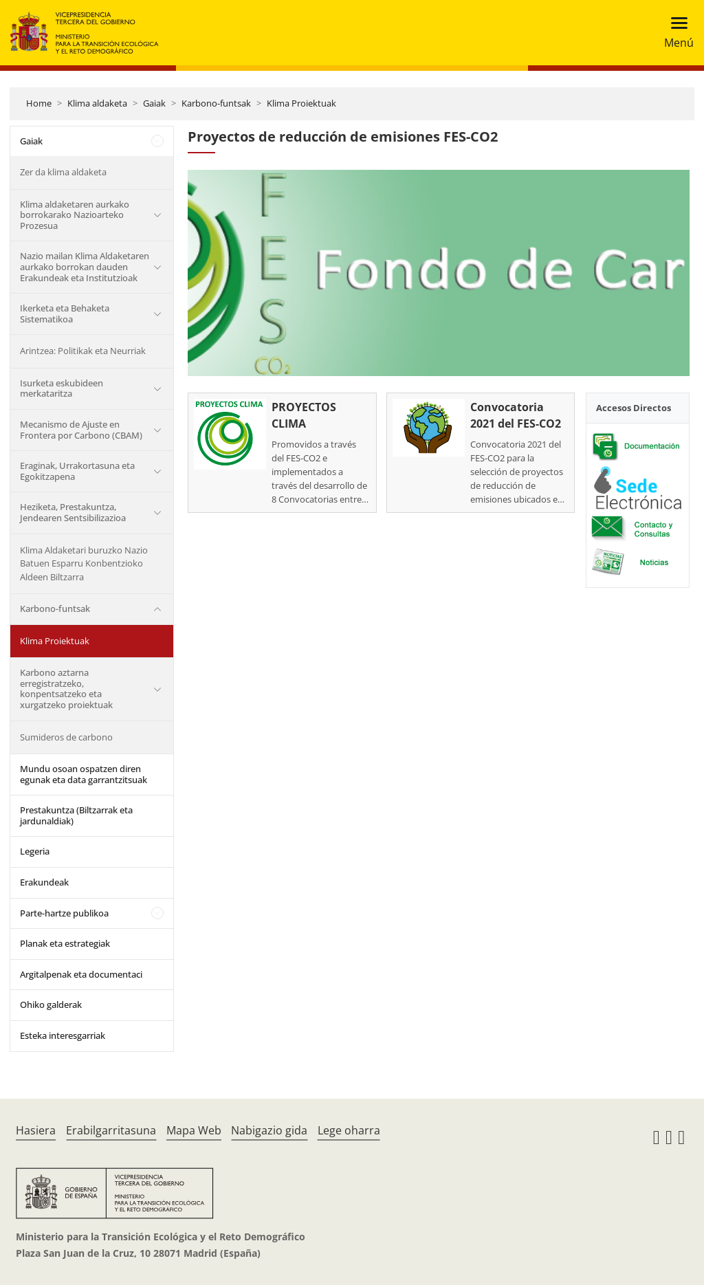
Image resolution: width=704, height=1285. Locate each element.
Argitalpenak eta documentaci (81, 974)
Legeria (35, 851)
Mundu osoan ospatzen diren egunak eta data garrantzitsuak (83, 774)
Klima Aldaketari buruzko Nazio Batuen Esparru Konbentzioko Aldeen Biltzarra (84, 563)
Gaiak (154, 103)
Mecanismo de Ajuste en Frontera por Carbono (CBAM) (81, 429)
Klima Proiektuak (301, 103)
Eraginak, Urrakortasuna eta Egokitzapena (77, 471)
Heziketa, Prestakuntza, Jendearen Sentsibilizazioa (73, 512)
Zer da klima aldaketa (63, 172)
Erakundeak (44, 882)
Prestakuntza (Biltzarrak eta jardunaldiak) (76, 815)
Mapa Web (193, 1130)
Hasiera (36, 1130)
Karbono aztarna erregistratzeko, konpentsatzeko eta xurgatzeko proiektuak (66, 688)
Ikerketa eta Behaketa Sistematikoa (64, 313)
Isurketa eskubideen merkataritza (61, 388)
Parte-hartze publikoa (64, 913)
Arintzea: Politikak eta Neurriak (83, 350)
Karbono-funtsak (216, 103)
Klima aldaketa (97, 103)
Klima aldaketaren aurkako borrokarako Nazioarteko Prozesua (74, 215)
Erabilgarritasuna (111, 1130)
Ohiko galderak (51, 1004)
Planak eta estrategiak (65, 943)
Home (39, 103)
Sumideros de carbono (66, 737)
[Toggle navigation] (674, 33)
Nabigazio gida (269, 1130)
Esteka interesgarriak (62, 1035)
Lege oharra (349, 1130)
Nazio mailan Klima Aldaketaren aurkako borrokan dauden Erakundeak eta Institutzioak (84, 266)
